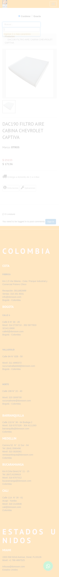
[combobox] (21, 29)
